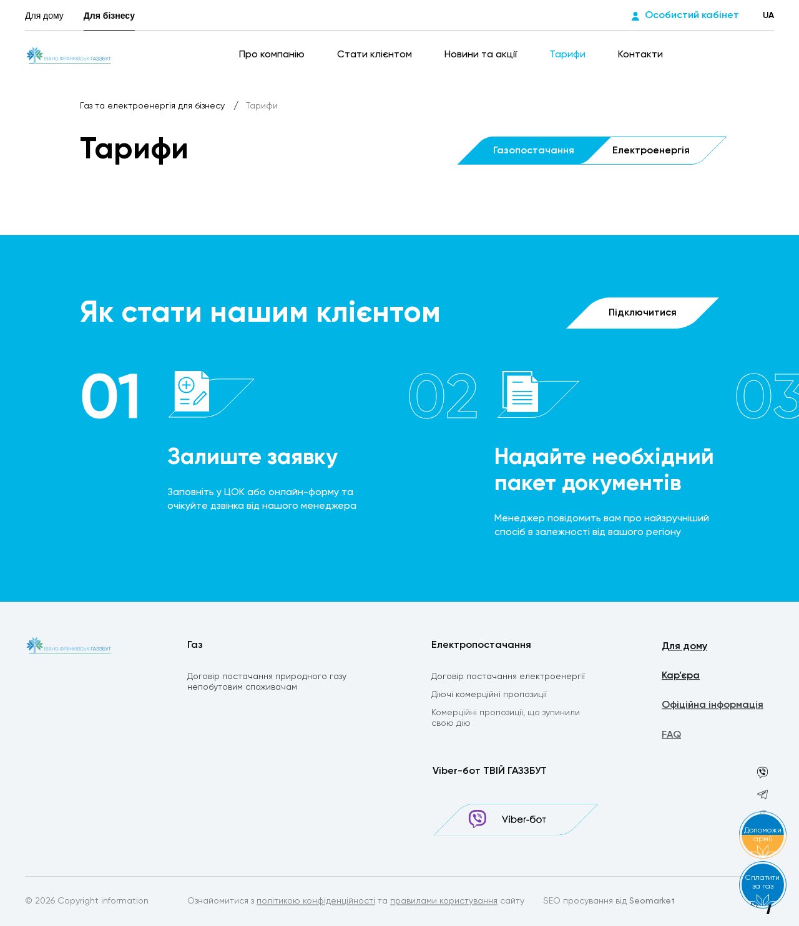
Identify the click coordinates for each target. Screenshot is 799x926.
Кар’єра (681, 678)
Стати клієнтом (375, 55)
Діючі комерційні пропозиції (489, 696)
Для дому (44, 16)
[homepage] (69, 55)
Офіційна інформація (712, 708)
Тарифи (568, 55)
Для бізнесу (109, 16)
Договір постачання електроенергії (508, 677)
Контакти (640, 55)
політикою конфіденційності (316, 902)
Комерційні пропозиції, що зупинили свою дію (505, 720)
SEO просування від (609, 902)
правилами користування (444, 902)
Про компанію (273, 55)
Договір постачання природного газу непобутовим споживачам (266, 683)
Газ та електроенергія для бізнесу (153, 106)
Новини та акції (481, 55)
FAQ (671, 738)
